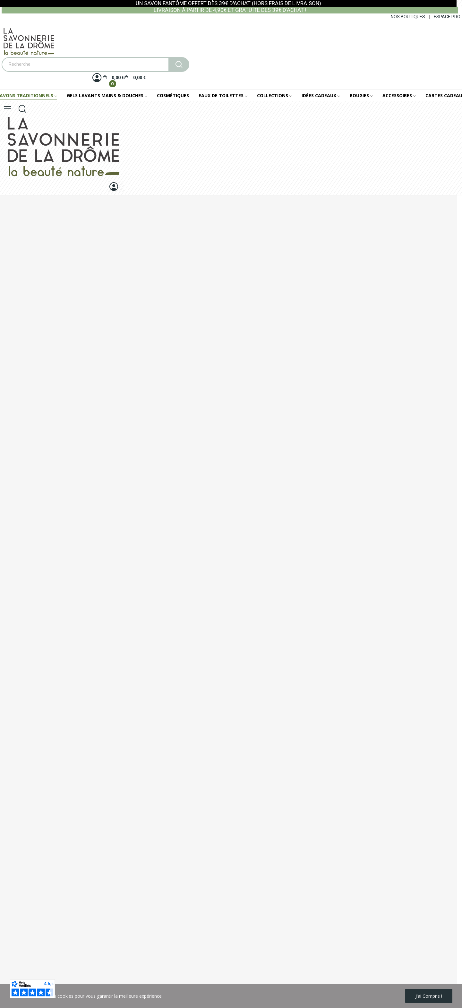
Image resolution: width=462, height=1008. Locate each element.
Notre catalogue (17, 520)
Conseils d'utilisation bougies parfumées (41, 542)
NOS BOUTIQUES (408, 16)
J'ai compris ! (428, 996)
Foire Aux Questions (21, 531)
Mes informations (18, 561)
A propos (9, 487)
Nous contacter (16, 498)
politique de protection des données (88, 974)
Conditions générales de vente (31, 476)
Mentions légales (17, 465)
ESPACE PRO (447, 16)
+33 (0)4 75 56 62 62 (35, 424)
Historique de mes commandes (32, 572)
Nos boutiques (15, 509)
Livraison (9, 454)
